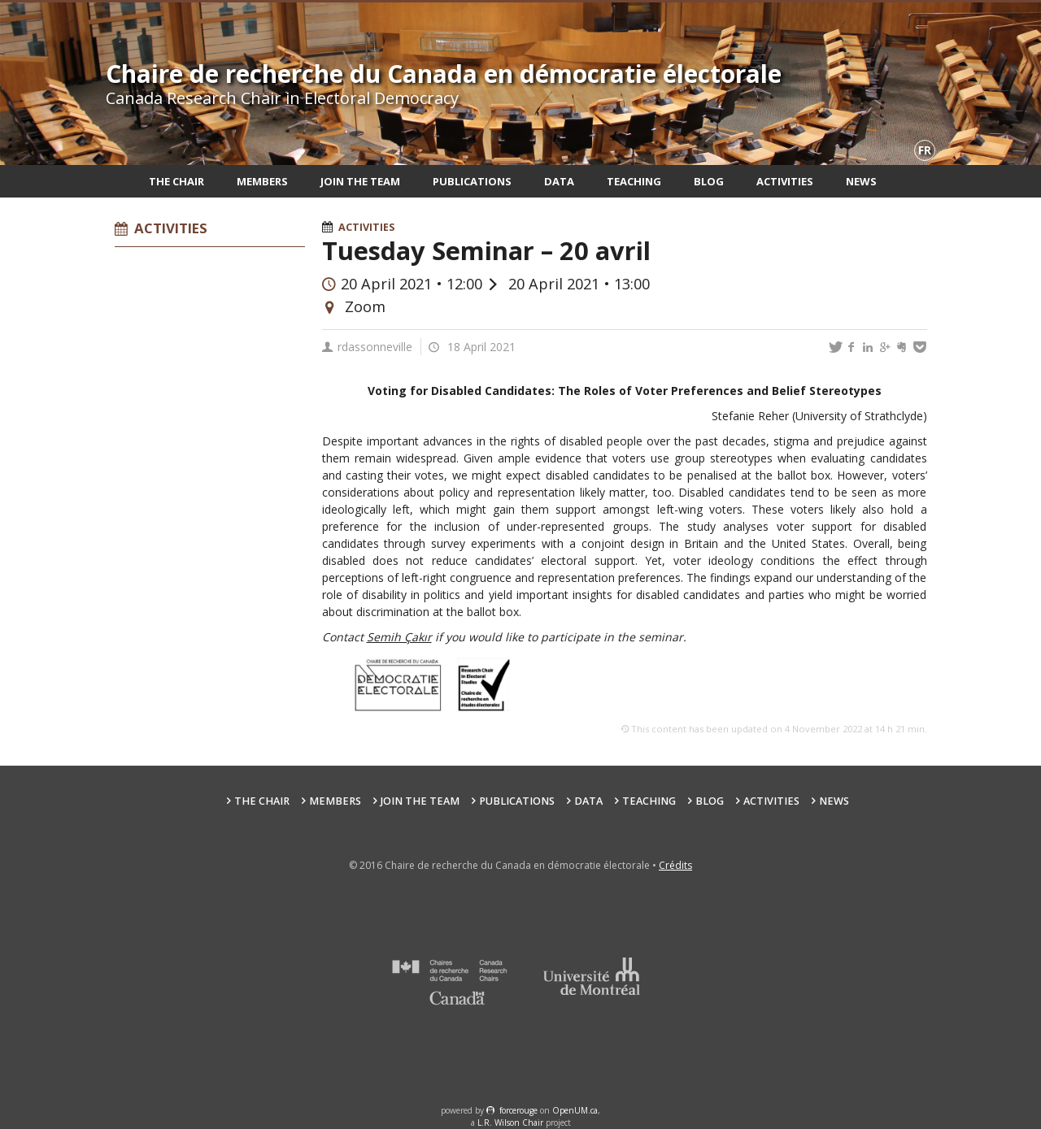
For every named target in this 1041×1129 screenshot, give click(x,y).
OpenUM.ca (575, 1110)
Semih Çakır (399, 637)
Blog (709, 181)
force (518, 1110)
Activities (784, 181)
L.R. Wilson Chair (510, 1122)
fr (924, 150)
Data (559, 181)
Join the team (360, 181)
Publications (472, 181)
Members (262, 181)
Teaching (634, 181)
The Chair (176, 181)
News (861, 181)
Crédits (675, 865)
